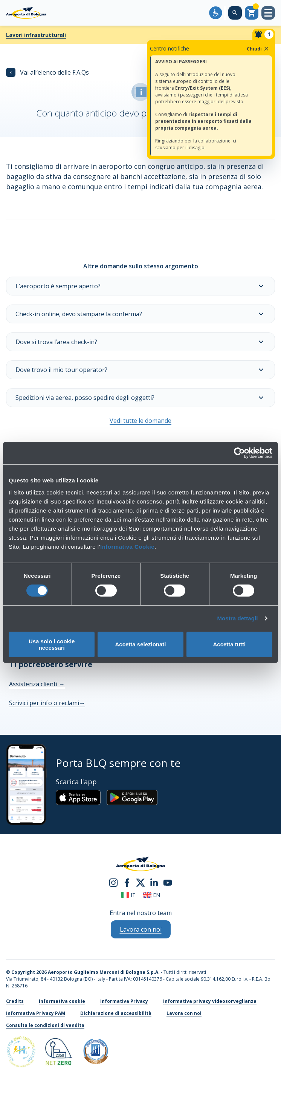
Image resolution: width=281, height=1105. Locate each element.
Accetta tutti (229, 644)
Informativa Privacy (124, 1001)
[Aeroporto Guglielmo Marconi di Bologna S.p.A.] (26, 13)
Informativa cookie (62, 1001)
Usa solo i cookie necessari (52, 644)
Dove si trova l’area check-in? (140, 341)
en (151, 894)
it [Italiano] (128, 894)
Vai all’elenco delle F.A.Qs (47, 72)
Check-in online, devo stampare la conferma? (140, 313)
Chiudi (258, 48)
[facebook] (126, 882)
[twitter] (140, 882)
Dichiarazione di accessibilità (115, 1013)
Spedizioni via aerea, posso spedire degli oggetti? (140, 397)
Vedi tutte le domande (140, 420)
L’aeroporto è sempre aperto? (140, 286)
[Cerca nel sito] (235, 13)
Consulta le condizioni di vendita (45, 1025)
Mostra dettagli (237, 618)
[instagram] (113, 882)
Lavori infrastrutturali (36, 34)
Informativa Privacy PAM (35, 1013)
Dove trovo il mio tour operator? (140, 369)
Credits (15, 1001)
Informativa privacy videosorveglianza (210, 1001)
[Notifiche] (263, 34)
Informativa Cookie (127, 546)
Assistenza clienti (37, 684)
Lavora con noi (184, 1013)
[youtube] (167, 882)
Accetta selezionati (140, 644)
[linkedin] (154, 882)
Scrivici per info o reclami (47, 703)
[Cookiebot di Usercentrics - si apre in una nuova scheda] (239, 453)
